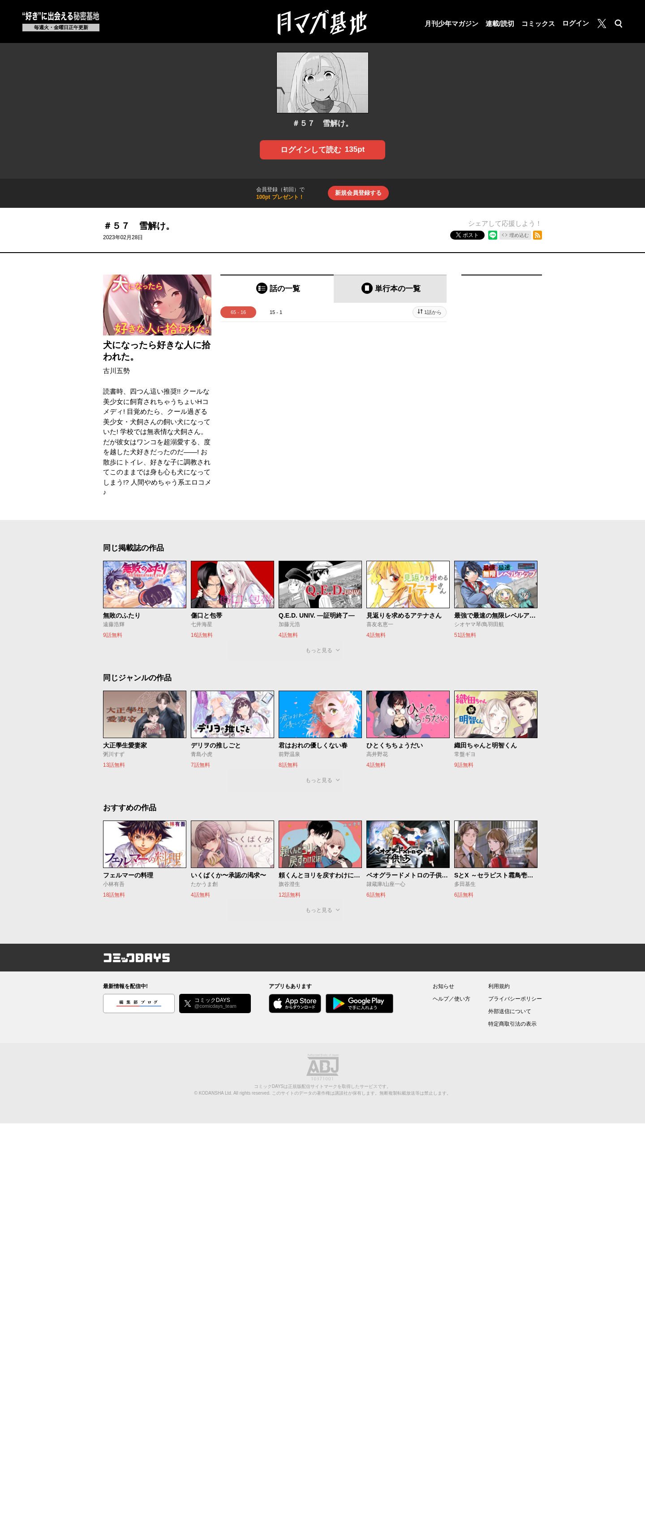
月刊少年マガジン (451, 23)
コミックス (538, 23)
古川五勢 (116, 370)
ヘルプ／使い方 (451, 999)
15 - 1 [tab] (276, 312)
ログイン (575, 23)
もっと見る (318, 650)
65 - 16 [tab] (238, 312)
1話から (433, 312)
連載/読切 (500, 23)
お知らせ (443, 986)
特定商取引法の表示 (512, 1024)
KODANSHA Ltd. (215, 1093)
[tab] (277, 289)
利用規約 (499, 986)
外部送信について (509, 1011)
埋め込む (519, 235)
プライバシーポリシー (515, 999)
